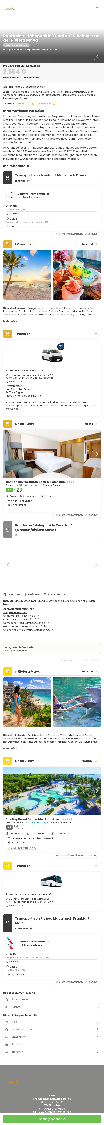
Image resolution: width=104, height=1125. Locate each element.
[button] (97, 8)
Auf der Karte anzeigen (28, 485)
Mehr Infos (10, 321)
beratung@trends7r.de (58, 1112)
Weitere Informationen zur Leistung (76, 233)
